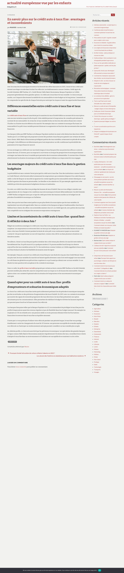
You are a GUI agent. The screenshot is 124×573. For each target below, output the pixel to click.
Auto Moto (97, 316)
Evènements (97, 334)
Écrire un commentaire (78, 27)
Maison (96, 349)
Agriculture (97, 308)
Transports (97, 369)
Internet (96, 339)
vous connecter (21, 367)
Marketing (97, 352)
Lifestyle (96, 344)
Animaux (96, 311)
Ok (99, 570)
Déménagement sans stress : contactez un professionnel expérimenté (104, 149)
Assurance (97, 314)
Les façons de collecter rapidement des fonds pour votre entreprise (104, 172)
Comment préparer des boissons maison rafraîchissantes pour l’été (105, 156)
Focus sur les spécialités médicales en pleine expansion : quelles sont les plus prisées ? (105, 65)
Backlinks (97, 146)
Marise (13, 27)
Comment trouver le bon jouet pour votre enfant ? (105, 250)
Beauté (96, 319)
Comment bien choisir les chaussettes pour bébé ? (105, 286)
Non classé (97, 359)
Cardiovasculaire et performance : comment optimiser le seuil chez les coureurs (104, 32)
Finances (12, 15)
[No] (122, 570)
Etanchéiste (97, 331)
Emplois (96, 324)
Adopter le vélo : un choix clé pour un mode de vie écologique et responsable (104, 83)
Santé (95, 364)
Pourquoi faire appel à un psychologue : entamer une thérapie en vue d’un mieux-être (105, 260)
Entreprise (97, 329)
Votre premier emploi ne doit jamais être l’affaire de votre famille (105, 197)
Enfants (96, 326)
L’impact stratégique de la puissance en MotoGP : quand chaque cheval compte (105, 134)
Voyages (96, 372)
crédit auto (12, 341)
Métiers (96, 354)
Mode (96, 357)
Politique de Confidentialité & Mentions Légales (101, 6)
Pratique (96, 362)
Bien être (96, 321)
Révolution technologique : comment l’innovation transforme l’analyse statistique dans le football (104, 91)
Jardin (96, 341)
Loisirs (96, 347)
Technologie (97, 367)
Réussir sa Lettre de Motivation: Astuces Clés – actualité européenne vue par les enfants (104, 192)
